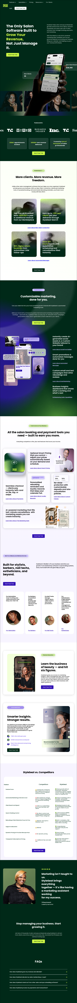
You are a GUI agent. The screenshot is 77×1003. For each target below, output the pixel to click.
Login (10, 8)
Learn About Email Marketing (61, 381)
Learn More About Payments (14, 499)
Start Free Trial (38, 850)
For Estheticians (65, 629)
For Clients (49, 2)
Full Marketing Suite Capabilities (62, 397)
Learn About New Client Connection (38, 228)
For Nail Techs (49, 630)
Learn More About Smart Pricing (40, 468)
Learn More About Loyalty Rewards (38, 497)
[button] (12, 2)
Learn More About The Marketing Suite (17, 521)
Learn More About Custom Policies (62, 498)
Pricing (31, 2)
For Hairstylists (10, 630)
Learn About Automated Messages (38, 260)
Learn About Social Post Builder (62, 349)
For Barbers (31, 630)
